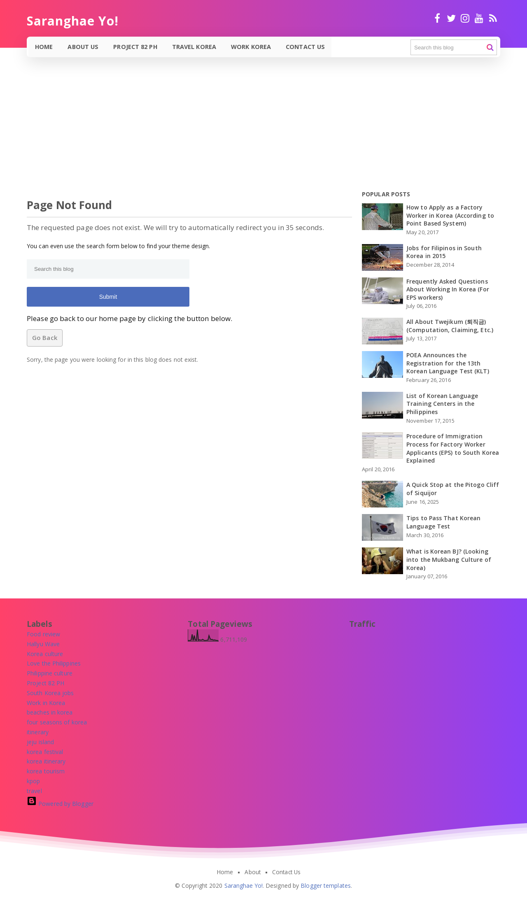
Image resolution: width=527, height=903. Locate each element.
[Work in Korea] (46, 703)
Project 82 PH (136, 47)
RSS (493, 18)
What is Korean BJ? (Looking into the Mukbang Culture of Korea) (448, 559)
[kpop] (33, 781)
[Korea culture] (45, 654)
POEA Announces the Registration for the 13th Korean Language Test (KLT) (447, 363)
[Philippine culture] (49, 673)
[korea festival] (45, 752)
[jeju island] (40, 742)
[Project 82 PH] (45, 683)
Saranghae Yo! (243, 885)
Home (44, 47)
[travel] (34, 791)
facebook (437, 18)
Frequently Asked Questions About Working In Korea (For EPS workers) (447, 289)
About (253, 872)
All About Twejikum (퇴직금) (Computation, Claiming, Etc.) (449, 326)
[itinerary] (38, 732)
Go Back (44, 337)
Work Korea (252, 47)
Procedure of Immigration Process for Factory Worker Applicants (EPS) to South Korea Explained (452, 448)
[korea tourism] (46, 771)
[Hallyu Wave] (43, 644)
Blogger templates (326, 885)
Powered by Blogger (60, 804)
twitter (451, 18)
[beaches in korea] (50, 712)
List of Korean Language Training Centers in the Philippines (442, 404)
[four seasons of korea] (57, 722)
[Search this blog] (454, 47)
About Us (83, 47)
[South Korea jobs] (50, 693)
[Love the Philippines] (54, 663)
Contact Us (306, 47)
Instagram (465, 18)
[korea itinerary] (46, 761)
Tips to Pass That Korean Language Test (443, 522)
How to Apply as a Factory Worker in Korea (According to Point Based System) (450, 215)
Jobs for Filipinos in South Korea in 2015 (444, 252)
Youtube (479, 18)
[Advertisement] (247, 129)
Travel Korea (195, 47)
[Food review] (43, 634)
